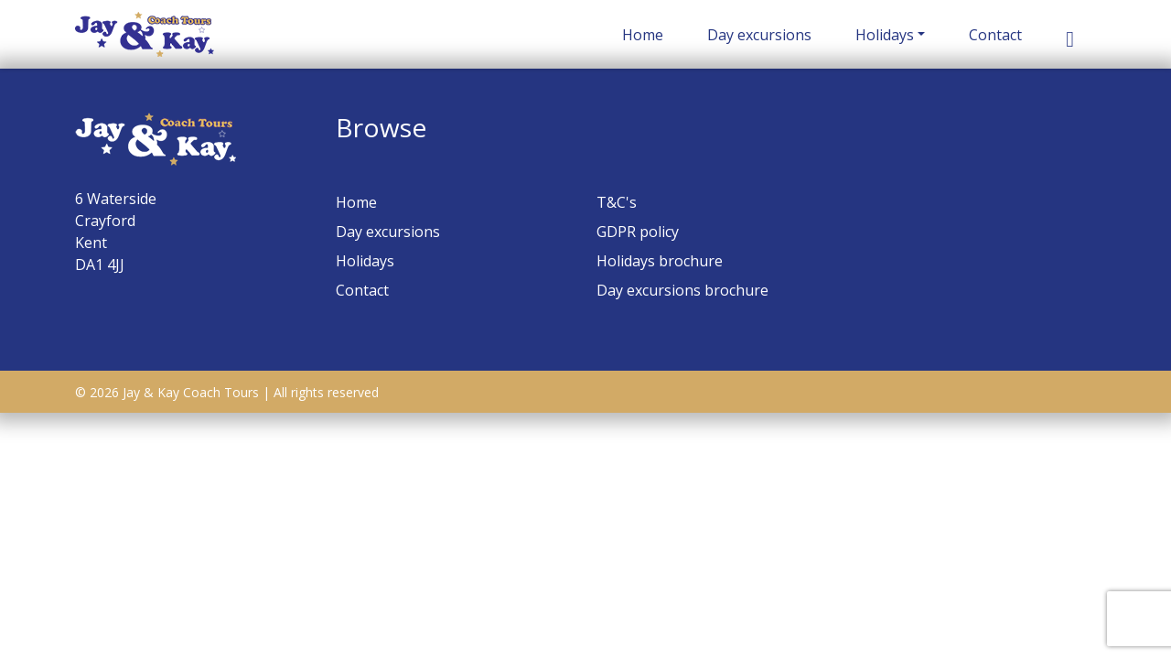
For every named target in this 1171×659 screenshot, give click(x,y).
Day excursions (759, 35)
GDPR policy (637, 231)
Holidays (884, 35)
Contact (995, 35)
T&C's (616, 202)
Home (642, 35)
